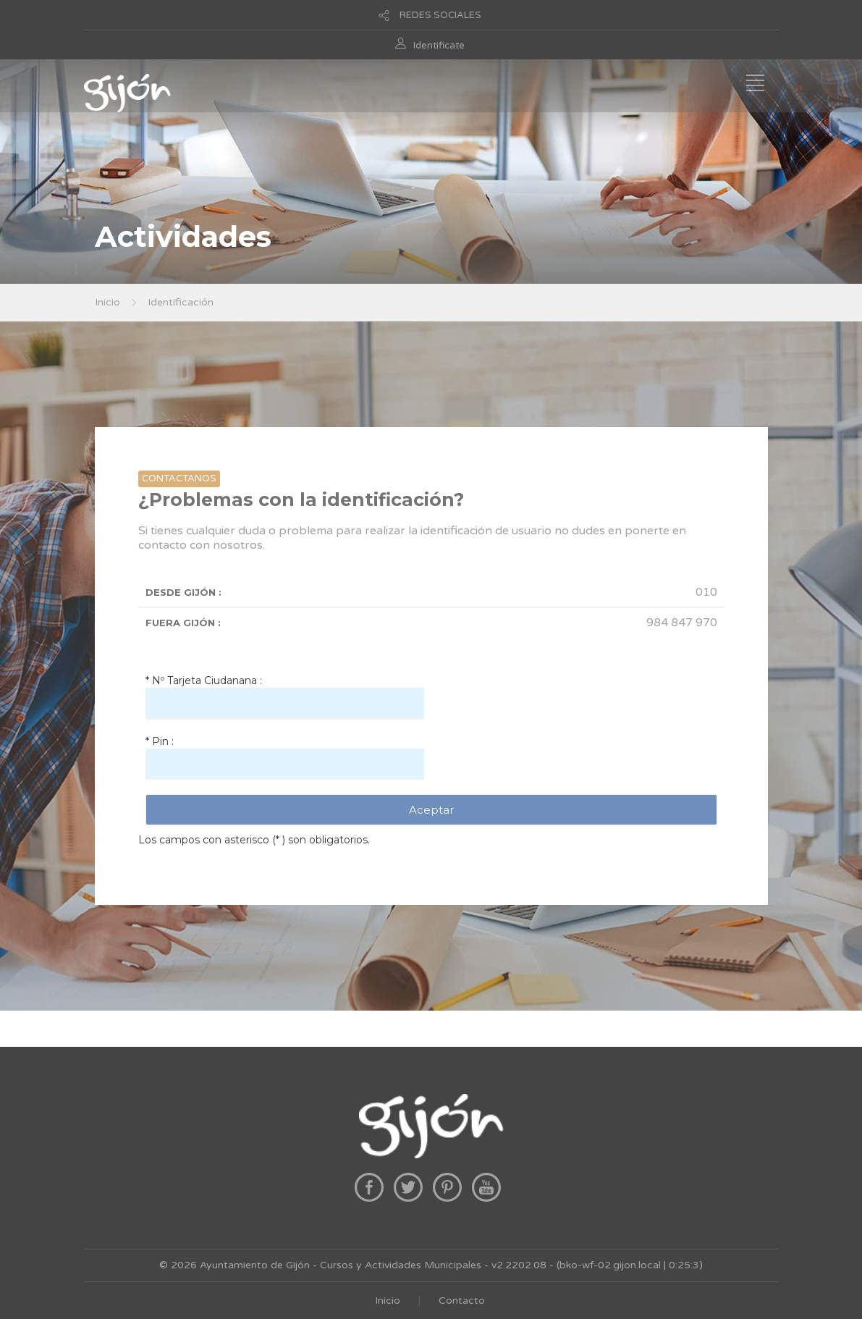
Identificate (439, 45)
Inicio (107, 302)
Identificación (181, 302)
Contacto (462, 1300)
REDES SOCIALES (440, 15)
